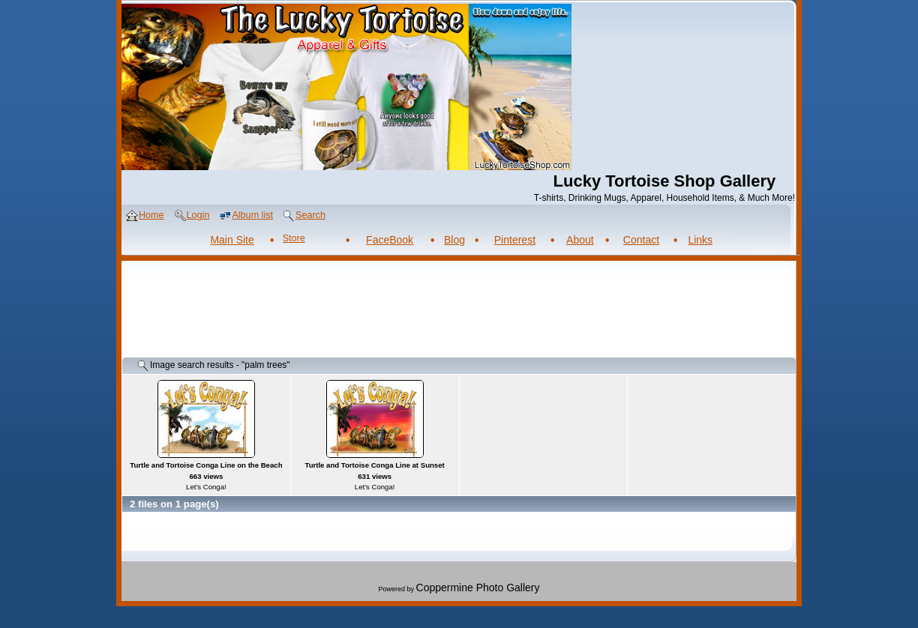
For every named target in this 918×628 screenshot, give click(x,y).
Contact (641, 240)
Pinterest (515, 240)
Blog (454, 240)
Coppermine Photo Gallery (478, 588)
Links (700, 240)
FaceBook (389, 240)
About (580, 240)
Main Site (232, 240)
